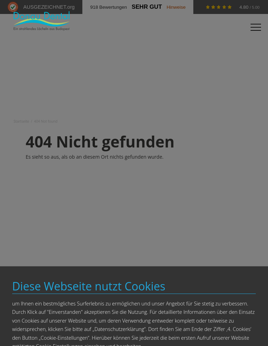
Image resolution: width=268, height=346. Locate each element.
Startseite (21, 121)
